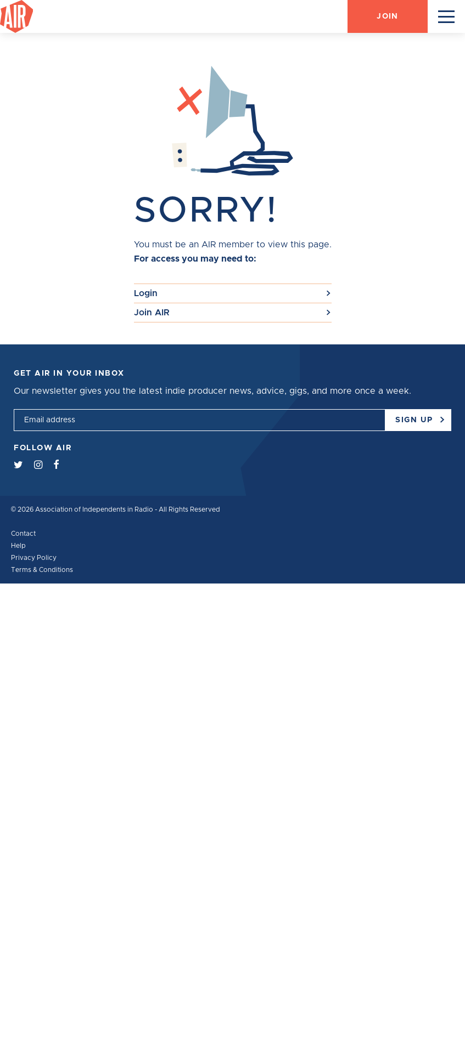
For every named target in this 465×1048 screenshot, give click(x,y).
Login (146, 293)
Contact (23, 533)
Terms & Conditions (42, 570)
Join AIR (152, 312)
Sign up (418, 416)
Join (387, 16)
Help (18, 545)
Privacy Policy (34, 557)
